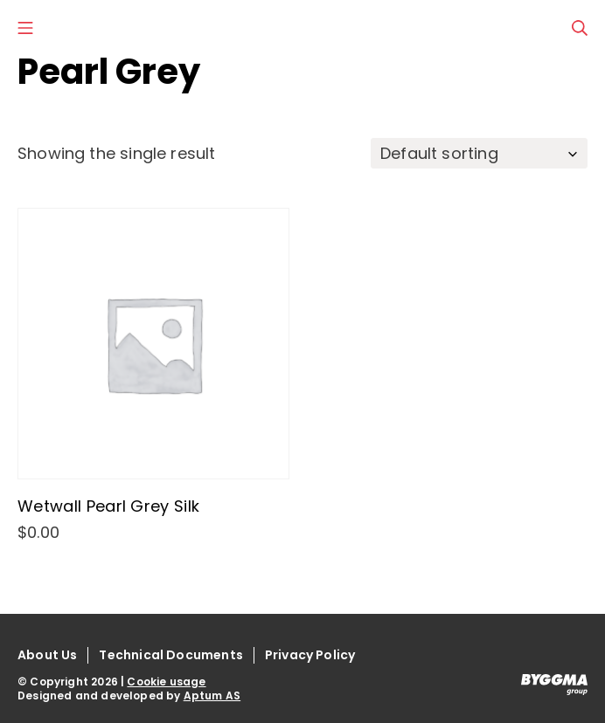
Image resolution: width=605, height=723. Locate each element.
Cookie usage (166, 681)
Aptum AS (212, 695)
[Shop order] (479, 153)
